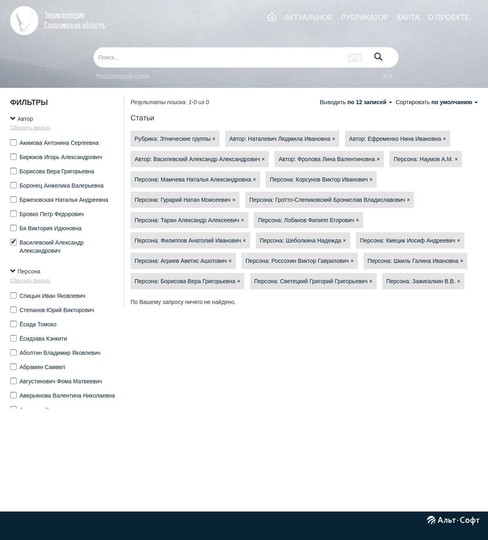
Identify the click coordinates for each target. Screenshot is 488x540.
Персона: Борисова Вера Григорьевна (187, 281)
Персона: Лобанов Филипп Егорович (308, 220)
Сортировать (437, 102)
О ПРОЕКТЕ (449, 17)
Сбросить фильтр (30, 128)
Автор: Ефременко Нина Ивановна (397, 139)
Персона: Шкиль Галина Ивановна (416, 261)
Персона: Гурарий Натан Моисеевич (185, 200)
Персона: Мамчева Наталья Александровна (195, 179)
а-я (387, 75)
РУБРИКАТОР (365, 17)
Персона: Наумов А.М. (426, 159)
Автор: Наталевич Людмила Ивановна (282, 139)
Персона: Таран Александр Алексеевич (189, 220)
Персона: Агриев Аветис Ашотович (183, 261)
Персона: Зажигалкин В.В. (423, 281)
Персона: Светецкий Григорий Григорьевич (313, 281)
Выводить (357, 102)
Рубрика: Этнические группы (175, 139)
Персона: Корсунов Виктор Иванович (321, 179)
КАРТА (408, 17)
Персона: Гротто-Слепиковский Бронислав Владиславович (329, 200)
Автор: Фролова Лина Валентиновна (329, 159)
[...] (219, 57)
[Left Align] (378, 58)
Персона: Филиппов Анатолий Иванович (190, 240)
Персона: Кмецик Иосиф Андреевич (410, 240)
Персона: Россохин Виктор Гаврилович (300, 261)
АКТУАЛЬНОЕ (309, 17)
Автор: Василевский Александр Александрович (200, 159)
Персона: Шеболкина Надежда (303, 240)
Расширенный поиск (122, 75)
